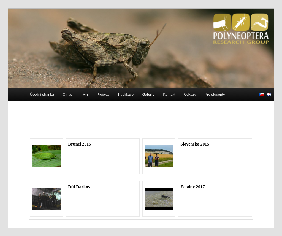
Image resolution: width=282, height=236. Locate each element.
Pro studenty (215, 94)
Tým (84, 94)
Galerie (148, 94)
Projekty (102, 94)
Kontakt (169, 94)
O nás (67, 94)
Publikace (126, 94)
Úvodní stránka (42, 94)
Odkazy (190, 94)
